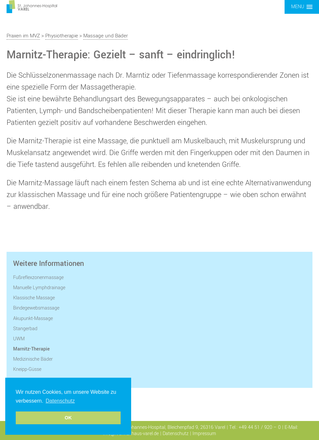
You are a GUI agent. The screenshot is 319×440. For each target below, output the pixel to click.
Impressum (204, 433)
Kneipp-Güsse (27, 369)
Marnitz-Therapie (31, 349)
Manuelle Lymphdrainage (39, 287)
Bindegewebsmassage (36, 308)
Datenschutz (176, 433)
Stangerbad (25, 328)
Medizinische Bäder (33, 359)
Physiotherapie (61, 35)
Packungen (24, 379)
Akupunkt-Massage (33, 318)
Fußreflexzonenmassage (38, 277)
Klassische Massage (34, 297)
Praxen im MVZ (23, 35)
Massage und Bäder (105, 35)
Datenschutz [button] (60, 401)
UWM (19, 338)
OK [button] (68, 417)
